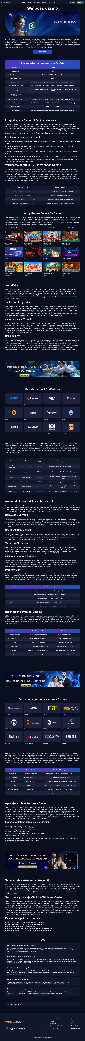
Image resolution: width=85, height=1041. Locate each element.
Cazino (24, 2)
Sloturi (71, 228)
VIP (49, 2)
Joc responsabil (54, 1019)
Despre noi (53, 1023)
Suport (54, 2)
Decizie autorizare (75, 1028)
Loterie (30, 2)
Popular (14, 228)
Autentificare (72, 2)
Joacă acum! (42, 51)
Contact (52, 1021)
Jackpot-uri (37, 2)
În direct (33, 228)
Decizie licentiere (75, 1026)
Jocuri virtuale (74, 1019)
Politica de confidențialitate (56, 1026)
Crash (52, 228)
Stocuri (44, 2)
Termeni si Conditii (54, 1028)
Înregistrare (80, 2)
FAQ (72, 1023)
